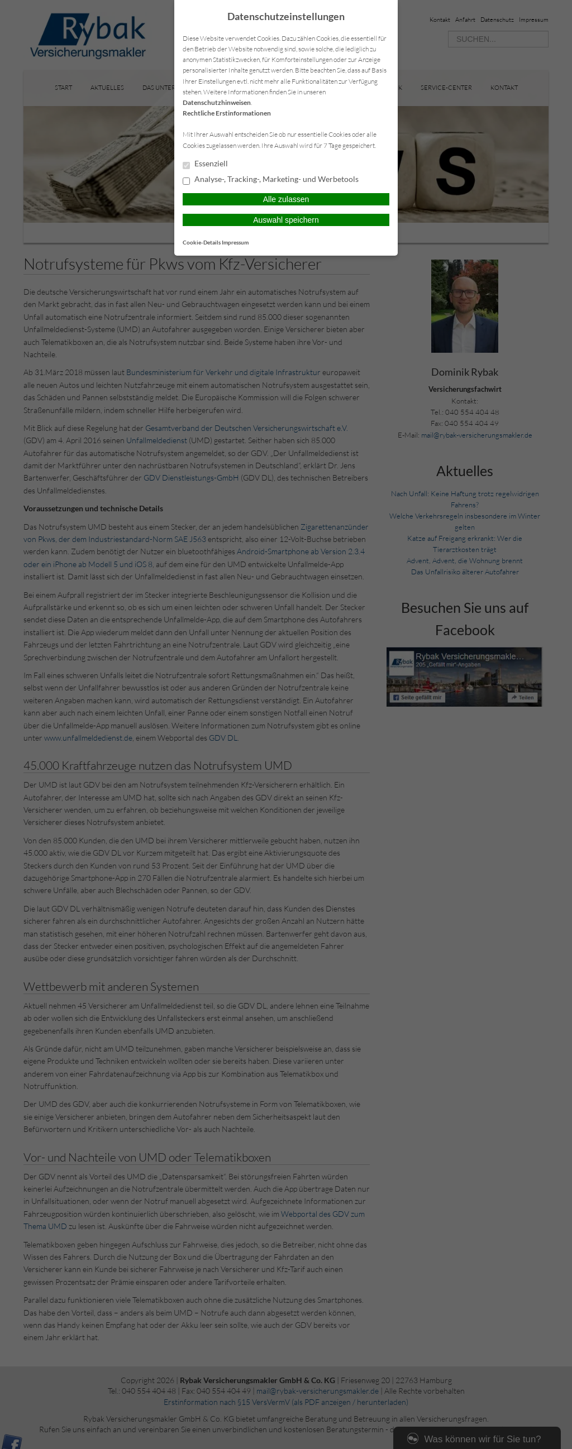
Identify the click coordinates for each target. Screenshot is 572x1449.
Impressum (235, 242)
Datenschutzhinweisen (217, 102)
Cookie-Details (202, 242)
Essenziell (205, 164)
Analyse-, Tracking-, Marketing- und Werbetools (271, 180)
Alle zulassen (286, 199)
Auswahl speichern (286, 219)
